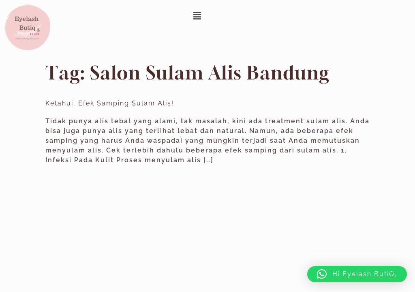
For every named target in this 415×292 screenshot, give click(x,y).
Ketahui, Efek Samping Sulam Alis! (109, 103)
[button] (197, 15)
